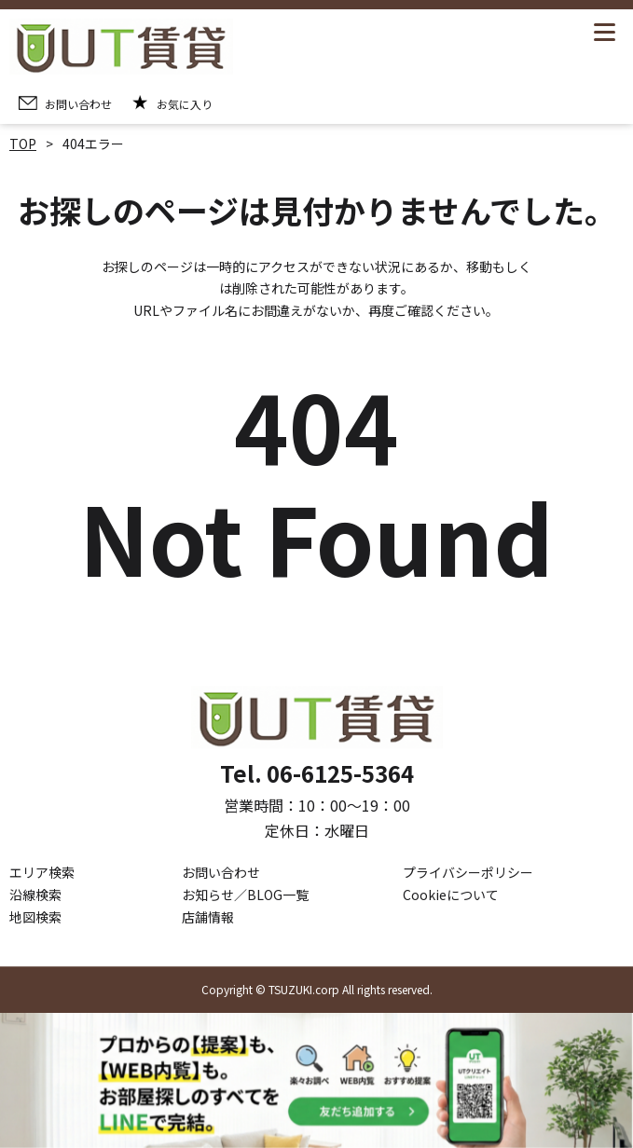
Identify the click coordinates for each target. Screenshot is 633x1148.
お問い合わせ (221, 873)
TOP (22, 143)
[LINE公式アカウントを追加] (316, 1080)
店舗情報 (208, 917)
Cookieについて (451, 894)
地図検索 (35, 917)
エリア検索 (42, 873)
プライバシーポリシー (468, 873)
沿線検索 (35, 894)
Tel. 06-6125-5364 (317, 774)
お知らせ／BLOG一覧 (245, 894)
